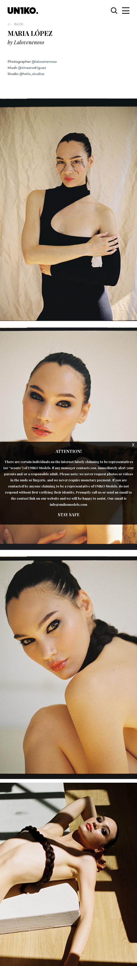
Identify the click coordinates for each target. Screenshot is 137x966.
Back (18, 24)
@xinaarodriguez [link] (31, 68)
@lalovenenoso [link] (44, 62)
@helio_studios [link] (31, 74)
